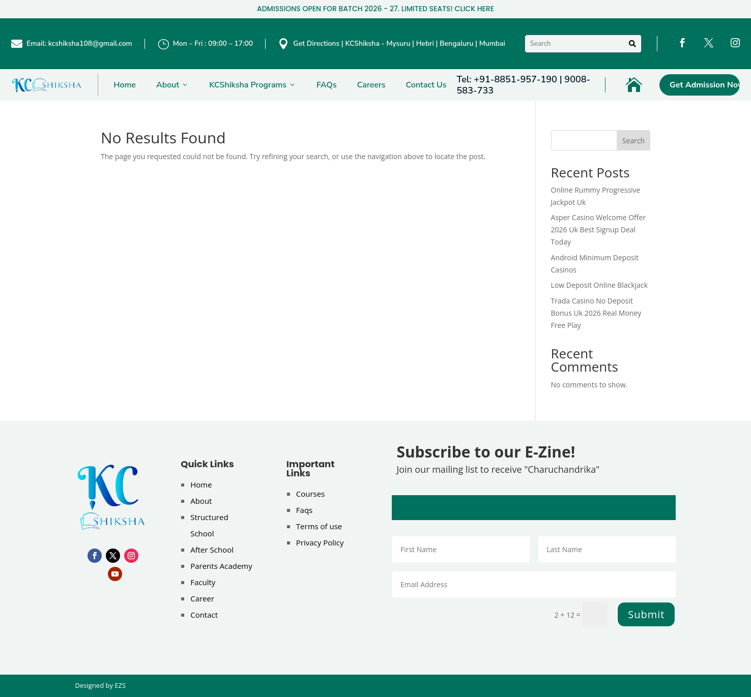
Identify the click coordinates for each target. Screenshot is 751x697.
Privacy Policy (320, 542)
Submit (646, 614)
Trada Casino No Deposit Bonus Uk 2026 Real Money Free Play (596, 313)
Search (633, 140)
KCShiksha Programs (252, 84)
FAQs (326, 84)
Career (202, 598)
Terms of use (319, 526)
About (172, 84)
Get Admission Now (705, 84)
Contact (204, 615)
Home (124, 84)
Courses (310, 494)
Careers (371, 84)
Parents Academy (221, 566)
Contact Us (426, 84)
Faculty (202, 582)
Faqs (304, 510)
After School (212, 549)
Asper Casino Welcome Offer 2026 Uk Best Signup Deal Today (598, 230)
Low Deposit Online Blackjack (599, 285)
